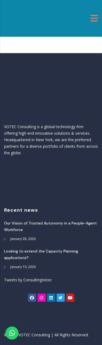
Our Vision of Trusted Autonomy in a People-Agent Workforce (50, 226)
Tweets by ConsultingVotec (28, 279)
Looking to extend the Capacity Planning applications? (41, 254)
